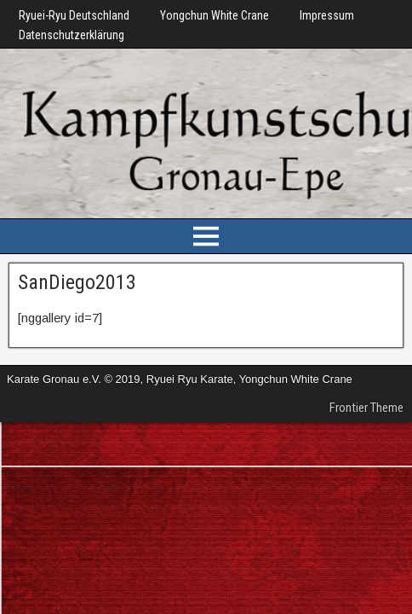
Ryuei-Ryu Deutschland (74, 15)
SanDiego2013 (77, 282)
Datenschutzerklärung (71, 35)
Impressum (327, 15)
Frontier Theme (366, 407)
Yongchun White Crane (214, 15)
